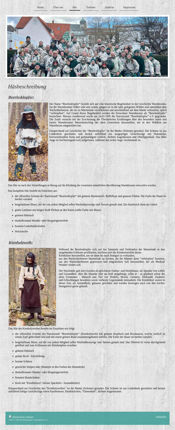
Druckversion (17, 416)
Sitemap (29, 416)
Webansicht (161, 416)
